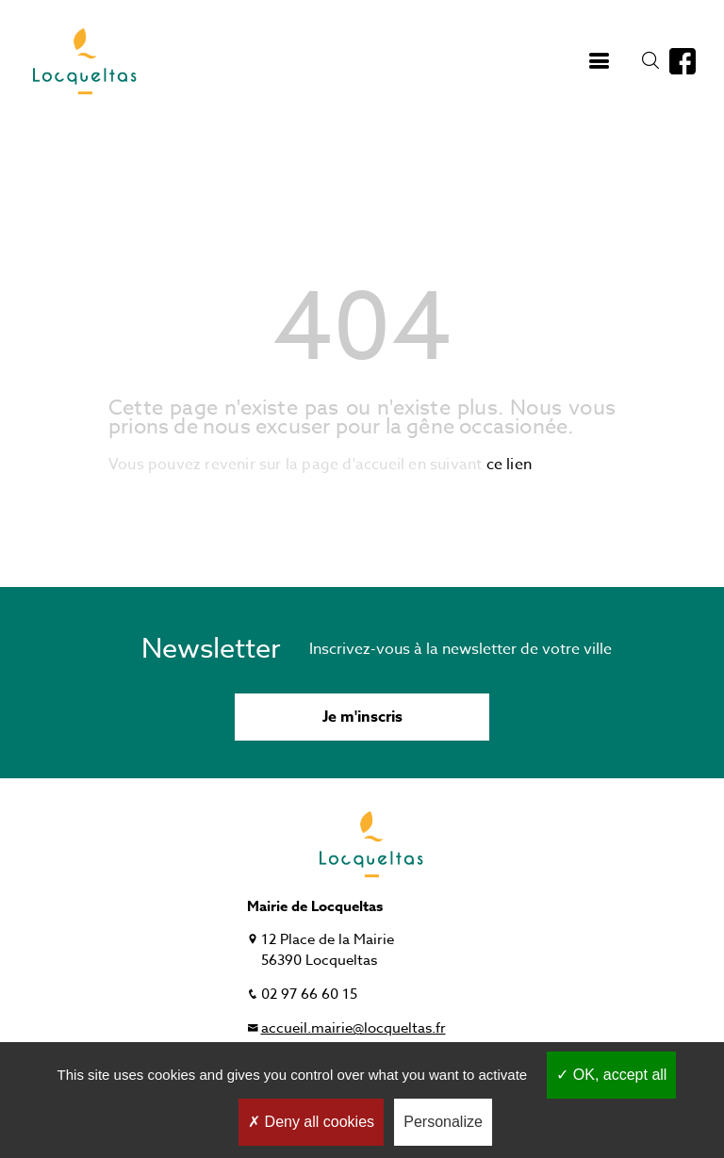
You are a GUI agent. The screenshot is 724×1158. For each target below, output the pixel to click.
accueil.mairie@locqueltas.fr (353, 1028)
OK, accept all (611, 1075)
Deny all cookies (311, 1122)
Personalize (443, 1122)
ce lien (509, 464)
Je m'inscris (362, 717)
